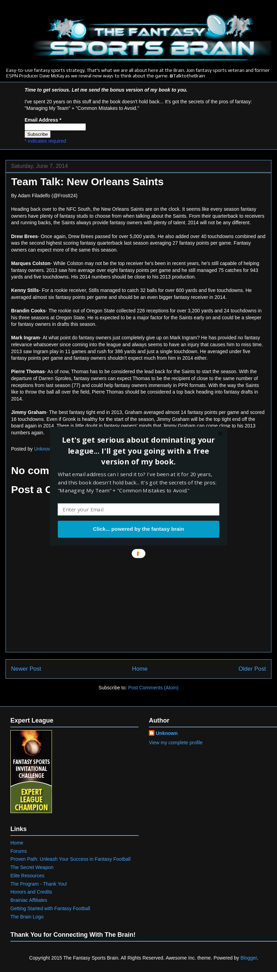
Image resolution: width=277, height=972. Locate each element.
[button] (138, 450)
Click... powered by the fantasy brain (138, 529)
